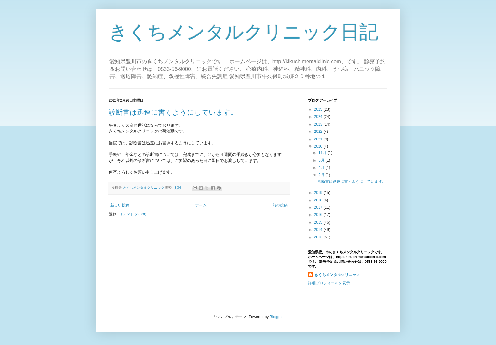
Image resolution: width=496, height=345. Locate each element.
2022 (319, 131)
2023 (319, 124)
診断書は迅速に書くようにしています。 (173, 112)
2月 (322, 175)
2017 (319, 207)
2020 (319, 146)
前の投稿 (280, 205)
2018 (319, 200)
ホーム (201, 205)
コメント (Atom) (132, 214)
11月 (323, 153)
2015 (319, 222)
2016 (319, 215)
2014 (319, 229)
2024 (319, 116)
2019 (319, 192)
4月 (322, 167)
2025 (319, 109)
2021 (319, 139)
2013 (319, 237)
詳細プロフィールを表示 (329, 283)
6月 (322, 160)
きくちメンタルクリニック (337, 275)
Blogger (276, 317)
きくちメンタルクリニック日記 (243, 32)
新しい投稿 (119, 205)
